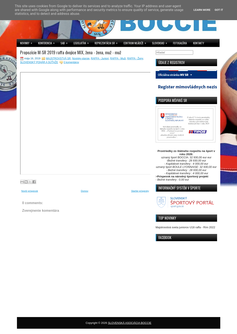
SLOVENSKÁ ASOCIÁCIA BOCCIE (129, 322)
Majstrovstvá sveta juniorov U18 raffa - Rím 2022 (185, 227)
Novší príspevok (29, 191)
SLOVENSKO (161, 42)
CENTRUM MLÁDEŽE (136, 42)
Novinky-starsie (81, 58)
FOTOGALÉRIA (180, 43)
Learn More (202, 9)
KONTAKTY (198, 43)
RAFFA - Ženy (135, 58)
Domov (84, 191)
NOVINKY (27, 42)
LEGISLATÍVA (82, 42)
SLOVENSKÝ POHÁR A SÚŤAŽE (39, 62)
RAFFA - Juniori (100, 58)
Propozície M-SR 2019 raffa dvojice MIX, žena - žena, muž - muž (70, 52)
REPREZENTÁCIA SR (107, 42)
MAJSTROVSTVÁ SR (58, 58)
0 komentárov (71, 62)
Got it (219, 9)
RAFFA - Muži (118, 58)
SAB (65, 42)
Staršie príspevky (140, 191)
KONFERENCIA (47, 42)
